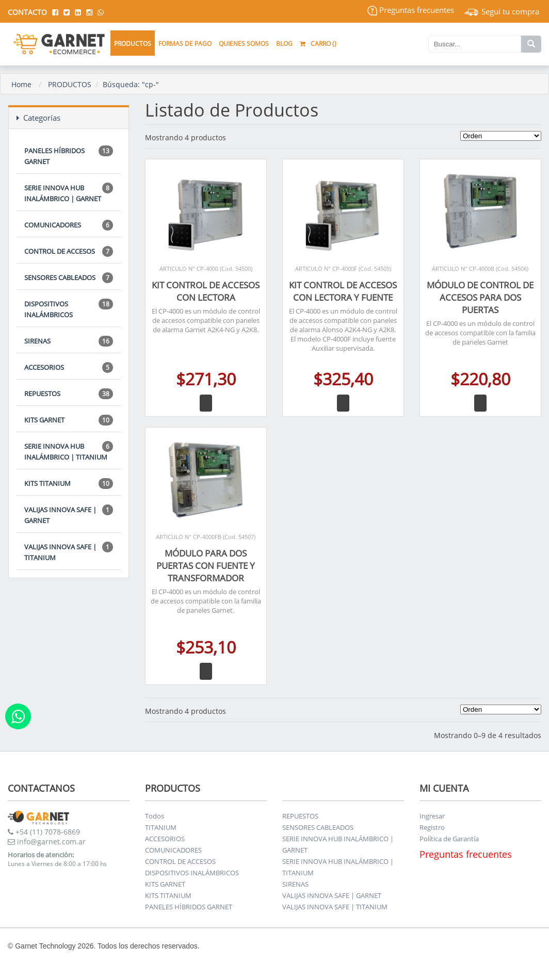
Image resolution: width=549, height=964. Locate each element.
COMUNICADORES (68, 225)
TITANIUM (160, 827)
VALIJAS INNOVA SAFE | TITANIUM (68, 552)
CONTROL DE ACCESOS (68, 251)
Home (21, 84)
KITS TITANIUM (68, 483)
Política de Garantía (449, 838)
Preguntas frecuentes (410, 10)
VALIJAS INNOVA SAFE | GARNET (68, 514)
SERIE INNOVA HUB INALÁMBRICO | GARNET (68, 193)
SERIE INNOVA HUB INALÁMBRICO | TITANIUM (68, 451)
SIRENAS (68, 341)
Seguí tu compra (501, 11)
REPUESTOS (68, 393)
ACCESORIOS (68, 367)
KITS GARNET (68, 420)
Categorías (38, 117)
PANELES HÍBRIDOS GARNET (68, 155)
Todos (154, 816)
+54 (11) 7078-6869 (44, 832)
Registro (432, 827)
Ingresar (432, 816)
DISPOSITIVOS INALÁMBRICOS (68, 309)
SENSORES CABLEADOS (68, 277)
